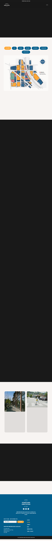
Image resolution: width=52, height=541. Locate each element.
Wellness (33, 48)
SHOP (18, 48)
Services (25, 48)
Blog (28, 528)
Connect (28, 526)
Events (28, 521)
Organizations (21, 52)
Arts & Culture (31, 52)
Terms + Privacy (30, 533)
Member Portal (30, 530)
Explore (28, 524)
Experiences (41, 48)
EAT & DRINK (10, 48)
